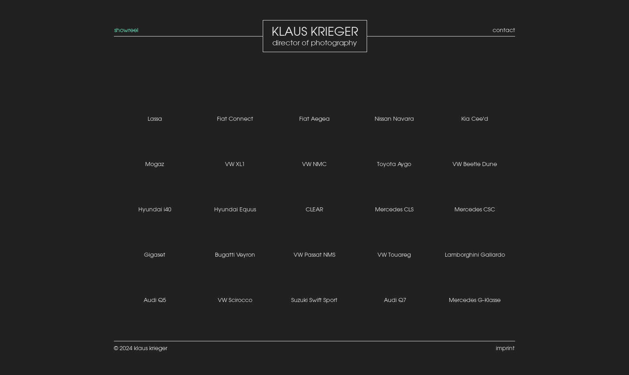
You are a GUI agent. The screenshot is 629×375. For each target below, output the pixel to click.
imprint (505, 348)
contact (504, 30)
